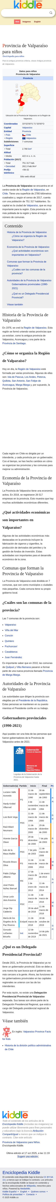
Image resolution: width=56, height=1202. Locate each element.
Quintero (9, 641)
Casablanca (11, 652)
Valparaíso (27, 127)
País (8, 135)
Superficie (9, 145)
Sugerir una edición (27, 1156)
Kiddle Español (9, 1191)
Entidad (8, 131)
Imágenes (27, 22)
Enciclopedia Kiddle (12, 1124)
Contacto (30, 1194)
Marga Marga (23, 385)
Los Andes (30, 377)
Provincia (28, 78)
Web (17, 22)
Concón (9, 635)
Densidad (10, 166)
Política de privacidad (12, 1194)
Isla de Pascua (15, 377)
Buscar (51, 13)
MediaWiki (25, 1188)
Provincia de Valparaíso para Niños (21, 1142)
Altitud (7, 152)
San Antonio (18, 381)
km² (30, 149)
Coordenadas (11, 124)
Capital (7, 127)
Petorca (41, 377)
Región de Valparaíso (33, 189)
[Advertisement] (28, 33)
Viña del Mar (11, 630)
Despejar (44, 12)
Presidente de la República (33, 700)
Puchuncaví (11, 646)
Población (9, 159)
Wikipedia (31, 1186)
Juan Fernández (13, 657)
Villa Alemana (23, 667)
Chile (28, 135)
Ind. (22, 933)
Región (9, 138)
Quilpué (10, 667)
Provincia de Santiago (14, 343)
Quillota (6, 381)
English (37, 22)
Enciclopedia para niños (13, 56)
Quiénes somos (38, 1191)
